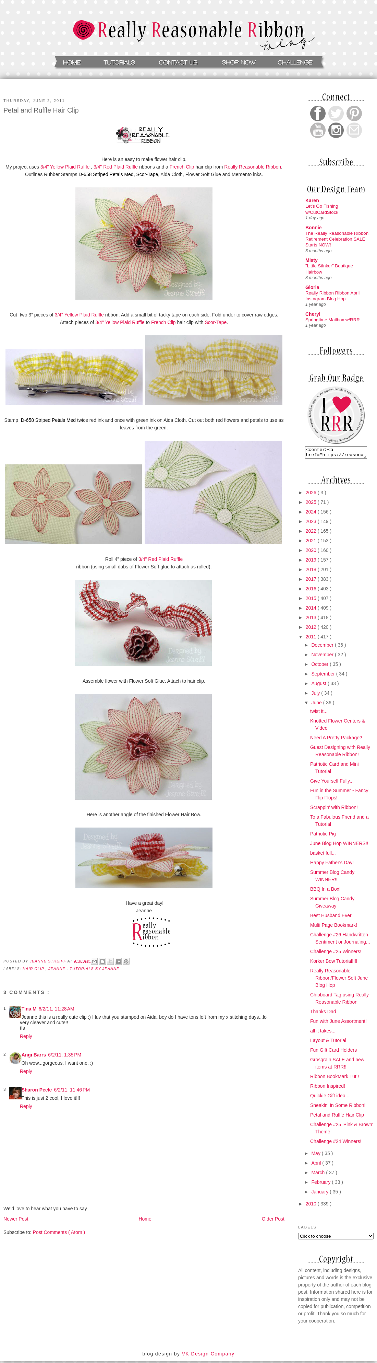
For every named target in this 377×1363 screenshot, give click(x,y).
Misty (311, 260)
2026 (312, 494)
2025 (312, 504)
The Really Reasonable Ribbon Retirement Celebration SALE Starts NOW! (336, 239)
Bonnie (313, 227)
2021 (312, 542)
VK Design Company (208, 1356)
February (321, 1184)
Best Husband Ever (331, 917)
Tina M (29, 1009)
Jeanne (57, 969)
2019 (312, 562)
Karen (312, 200)
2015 (312, 600)
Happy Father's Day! (332, 864)
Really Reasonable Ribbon (252, 167)
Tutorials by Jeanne (94, 969)
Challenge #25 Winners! (335, 953)
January (320, 1194)
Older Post (273, 1219)
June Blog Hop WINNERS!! (339, 845)
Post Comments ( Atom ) (59, 1232)
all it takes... (323, 1033)
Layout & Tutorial (328, 1042)
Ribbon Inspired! (327, 1088)
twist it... (319, 713)
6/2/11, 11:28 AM (56, 1009)
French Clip (182, 167)
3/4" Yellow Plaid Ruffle (64, 167)
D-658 (105, 174)
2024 (312, 514)
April (316, 1165)
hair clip (34, 969)
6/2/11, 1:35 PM (64, 1055)
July (316, 695)
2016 (312, 590)
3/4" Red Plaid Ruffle (116, 167)
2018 (312, 571)
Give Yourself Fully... (332, 783)
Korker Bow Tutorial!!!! (333, 963)
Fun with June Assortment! (338, 1023)
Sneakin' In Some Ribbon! (337, 1107)
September (323, 676)
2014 (312, 610)
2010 (312, 1206)
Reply (26, 1036)
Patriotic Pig (323, 836)
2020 (312, 552)
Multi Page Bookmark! (333, 927)
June (317, 704)
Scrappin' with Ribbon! (334, 809)
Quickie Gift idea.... (330, 1097)
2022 (312, 533)
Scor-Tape (147, 174)
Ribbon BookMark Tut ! (334, 1078)
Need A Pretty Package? (336, 739)
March (318, 1174)
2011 (312, 639)
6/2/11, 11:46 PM (72, 1090)
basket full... (323, 855)
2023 (312, 523)
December (323, 647)
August (319, 685)
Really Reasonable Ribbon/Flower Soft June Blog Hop (339, 980)
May (316, 1155)
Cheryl (312, 314)
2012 (312, 629)
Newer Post (15, 1219)
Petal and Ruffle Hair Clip (337, 1117)
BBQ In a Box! (325, 891)
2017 (312, 581)
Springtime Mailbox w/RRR (332, 319)
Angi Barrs (34, 1055)
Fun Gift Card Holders (333, 1052)
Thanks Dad (323, 1013)
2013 (312, 619)
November (323, 656)
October (320, 666)
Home (144, 1219)
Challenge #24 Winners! (335, 1143)
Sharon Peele (37, 1090)
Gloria (312, 287)
